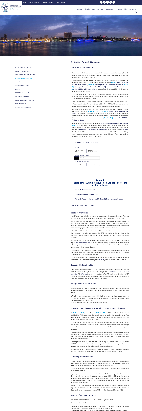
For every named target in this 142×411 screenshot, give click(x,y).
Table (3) (114, 78)
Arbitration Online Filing (22, 85)
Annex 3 (97, 105)
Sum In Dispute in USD (51, 129)
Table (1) (44, 78)
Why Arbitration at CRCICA (23, 65)
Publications (64, 3)
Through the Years (81, 3)
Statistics (17, 88)
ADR (89, 9)
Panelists (96, 9)
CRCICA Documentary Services (21, 100)
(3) (118, 96)
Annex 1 (80, 80)
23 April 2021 (67, 265)
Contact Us (128, 9)
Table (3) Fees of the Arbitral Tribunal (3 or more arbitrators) (65, 171)
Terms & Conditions (66, 407)
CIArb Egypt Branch (95, 3)
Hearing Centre (105, 9)
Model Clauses (19, 81)
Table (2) (78, 78)
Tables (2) (111, 96)
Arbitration (83, 9)
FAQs (105, 3)
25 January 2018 (44, 265)
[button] (136, 9)
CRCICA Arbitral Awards (22, 92)
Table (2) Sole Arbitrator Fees (52, 166)
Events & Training (117, 9)
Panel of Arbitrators (20, 105)
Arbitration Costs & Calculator (24, 78)
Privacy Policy (77, 407)
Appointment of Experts (22, 96)
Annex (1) (124, 96)
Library (72, 3)
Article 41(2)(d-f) (111, 100)
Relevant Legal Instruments (23, 108)
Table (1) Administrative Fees (52, 162)
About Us (75, 9)
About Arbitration (20, 61)
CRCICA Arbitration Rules (22, 68)
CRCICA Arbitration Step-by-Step (23, 73)
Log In (111, 3)
